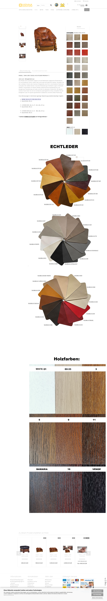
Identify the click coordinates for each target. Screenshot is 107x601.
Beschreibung (25, 70)
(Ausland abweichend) (81, 28)
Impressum (31, 586)
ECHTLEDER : (76, 33)
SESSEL (36, 9)
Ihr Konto (48, 581)
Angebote (48, 586)
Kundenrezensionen (39, 70)
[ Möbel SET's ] (75, 9)
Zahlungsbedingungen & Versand (17, 582)
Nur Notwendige (97, 594)
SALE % (86, 9)
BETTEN (41, 9)
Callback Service (32, 581)
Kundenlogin (78, 1)
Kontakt (30, 580)
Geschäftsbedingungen (17, 580)
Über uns (30, 585)
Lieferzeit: (69, 25)
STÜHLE (52, 9)
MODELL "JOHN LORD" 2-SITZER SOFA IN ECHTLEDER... (39, 555)
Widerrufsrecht (15, 585)
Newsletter (31, 583)
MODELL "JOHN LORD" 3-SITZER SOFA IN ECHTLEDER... (53, 555)
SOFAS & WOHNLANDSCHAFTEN (25, 9)
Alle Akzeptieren (97, 591)
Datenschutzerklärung (8, 595)
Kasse (47, 583)
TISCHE (46, 9)
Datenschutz (14, 586)
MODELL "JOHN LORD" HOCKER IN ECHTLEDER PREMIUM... (24, 555)
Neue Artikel (48, 585)
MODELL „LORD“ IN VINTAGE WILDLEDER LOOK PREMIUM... (82, 555)
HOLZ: (71, 127)
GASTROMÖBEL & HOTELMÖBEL (63, 9)
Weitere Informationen (97, 598)
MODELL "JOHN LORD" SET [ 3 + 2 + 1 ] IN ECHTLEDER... (67, 555)
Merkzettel (85, 1)
